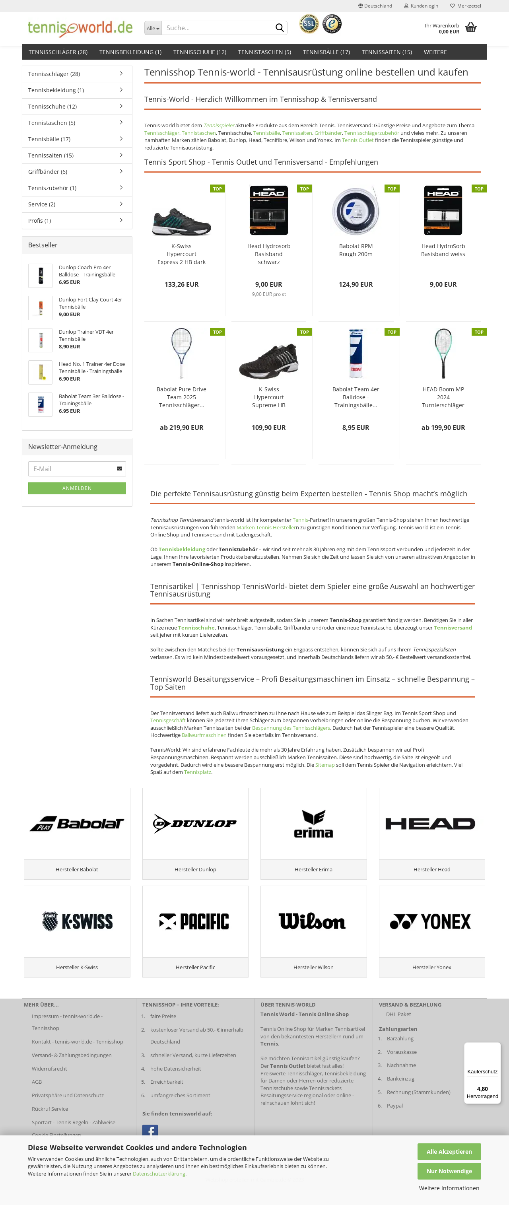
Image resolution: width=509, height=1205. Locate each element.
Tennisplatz (197, 771)
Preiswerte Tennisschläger (291, 1088)
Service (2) (41, 204)
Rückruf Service (50, 1123)
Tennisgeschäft (168, 720)
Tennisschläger (161, 132)
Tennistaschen (199, 132)
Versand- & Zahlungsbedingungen (72, 1070)
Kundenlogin (421, 5)
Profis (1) (39, 220)
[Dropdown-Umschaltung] (153, 28)
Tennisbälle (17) (326, 52)
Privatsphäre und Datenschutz (68, 1110)
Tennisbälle (266, 132)
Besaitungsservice (281, 1110)
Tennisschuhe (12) (199, 52)
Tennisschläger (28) (58, 52)
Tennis (300, 519)
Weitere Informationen (449, 1188)
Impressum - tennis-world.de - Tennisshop (67, 1037)
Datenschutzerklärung (159, 1173)
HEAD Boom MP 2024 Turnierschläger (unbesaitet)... (443, 397)
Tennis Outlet (358, 140)
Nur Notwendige (449, 1171)
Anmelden (77, 488)
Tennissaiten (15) (387, 52)
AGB (37, 1097)
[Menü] (496, 1047)
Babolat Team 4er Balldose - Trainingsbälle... (355, 397)
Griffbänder (328, 132)
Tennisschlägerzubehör (371, 132)
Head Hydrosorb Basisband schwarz (269, 254)
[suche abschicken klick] (280, 28)
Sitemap (325, 764)
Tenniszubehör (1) (52, 188)
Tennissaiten (297, 132)
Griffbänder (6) (47, 171)
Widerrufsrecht (49, 1083)
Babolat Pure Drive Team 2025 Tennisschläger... (181, 397)
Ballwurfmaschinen (204, 735)
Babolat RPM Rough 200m (356, 250)
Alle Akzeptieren (449, 1151)
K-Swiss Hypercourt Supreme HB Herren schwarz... (268, 397)
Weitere (435, 52)
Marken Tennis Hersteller (266, 527)
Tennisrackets (325, 1103)
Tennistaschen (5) (264, 52)
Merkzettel (465, 5)
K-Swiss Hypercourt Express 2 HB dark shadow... (181, 254)
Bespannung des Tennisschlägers (291, 727)
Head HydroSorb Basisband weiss (443, 250)
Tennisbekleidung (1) (130, 52)
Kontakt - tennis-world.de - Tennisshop (77, 1056)
